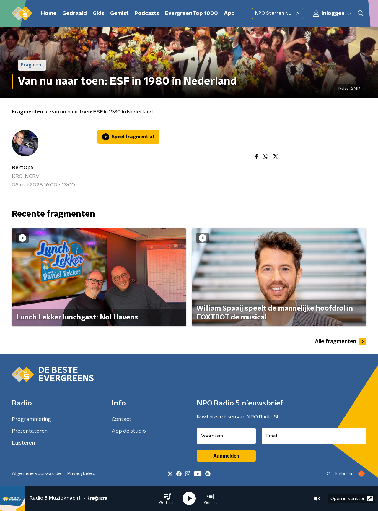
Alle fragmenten (340, 341)
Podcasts (147, 13)
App (229, 13)
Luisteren (23, 443)
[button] (167, 498)
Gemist (119, 13)
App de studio (129, 431)
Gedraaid (74, 13)
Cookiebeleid (340, 473)
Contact (121, 419)
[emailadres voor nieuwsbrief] (314, 436)
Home (48, 13)
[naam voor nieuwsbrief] (226, 436)
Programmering (31, 419)
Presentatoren (30, 431)
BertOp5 (23, 168)
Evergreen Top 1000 (191, 13)
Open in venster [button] (351, 498)
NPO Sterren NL (278, 13)
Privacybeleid (81, 473)
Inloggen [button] (332, 13)
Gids (98, 13)
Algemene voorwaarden (37, 473)
